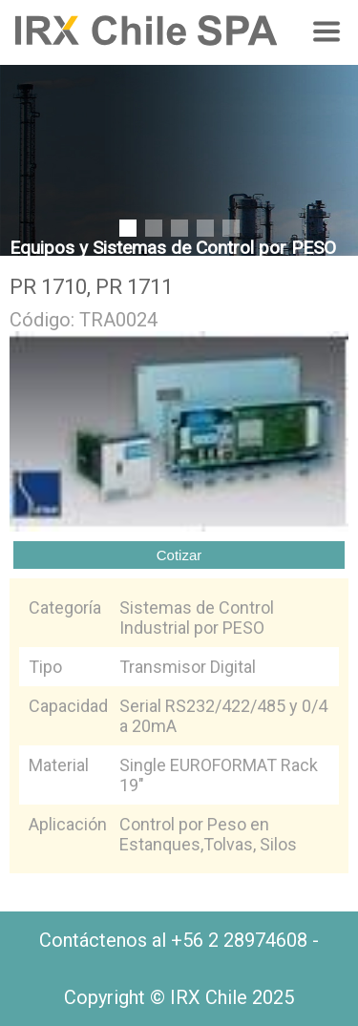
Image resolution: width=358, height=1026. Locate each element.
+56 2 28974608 (239, 940)
